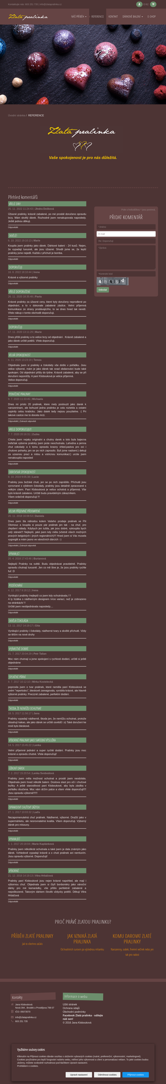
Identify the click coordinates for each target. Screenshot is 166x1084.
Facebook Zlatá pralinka (77, 1015)
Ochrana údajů (71, 1008)
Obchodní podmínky (74, 1011)
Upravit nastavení (84, 1074)
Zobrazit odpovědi (28, 421)
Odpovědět (13, 227)
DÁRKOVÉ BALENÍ (133, 16)
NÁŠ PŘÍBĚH (78, 16)
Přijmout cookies (137, 1074)
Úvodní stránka (16, 115)
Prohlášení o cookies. (28, 1066)
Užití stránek (70, 1004)
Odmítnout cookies (110, 1074)
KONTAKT (113, 16)
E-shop (152, 16)
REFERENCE (98, 16)
